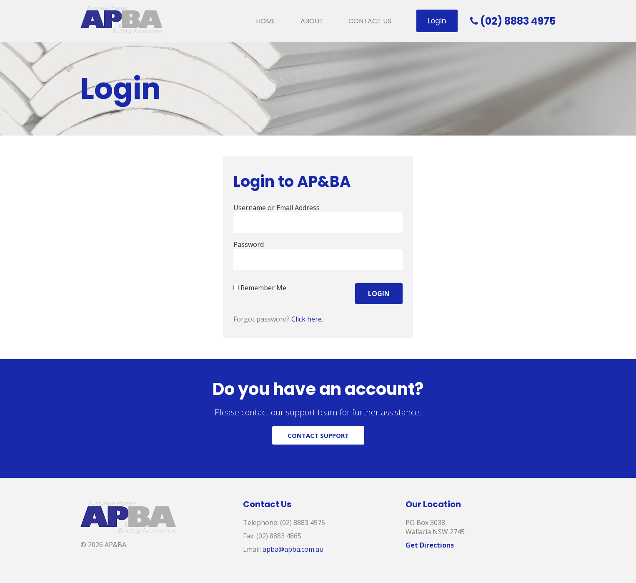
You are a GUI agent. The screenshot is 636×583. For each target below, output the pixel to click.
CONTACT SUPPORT (318, 435)
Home (265, 21)
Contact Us (369, 21)
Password (248, 244)
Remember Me (259, 287)
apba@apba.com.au (293, 549)
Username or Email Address (276, 207)
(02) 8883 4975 (513, 21)
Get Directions (430, 545)
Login (437, 21)
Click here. (307, 319)
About (311, 21)
